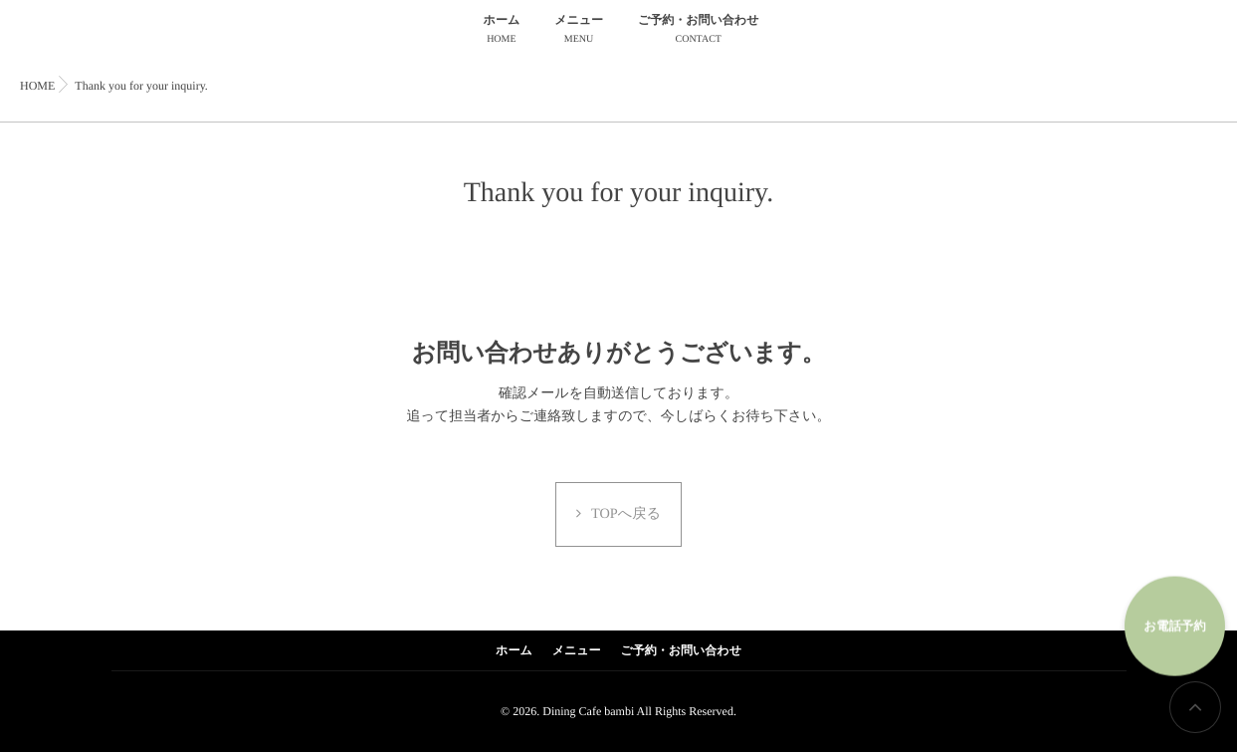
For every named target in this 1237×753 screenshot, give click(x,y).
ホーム (502, 31)
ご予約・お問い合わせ (698, 31)
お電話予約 (1167, 616)
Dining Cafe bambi (588, 712)
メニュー (578, 31)
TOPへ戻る (626, 515)
